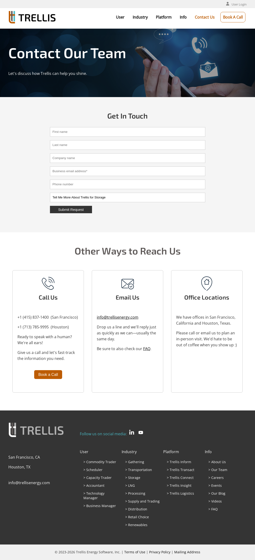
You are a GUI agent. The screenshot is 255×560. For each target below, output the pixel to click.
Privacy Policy (159, 552)
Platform (164, 17)
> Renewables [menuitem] (136, 525)
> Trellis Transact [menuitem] (180, 469)
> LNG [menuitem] (130, 485)
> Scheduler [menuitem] (93, 469)
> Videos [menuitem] (215, 501)
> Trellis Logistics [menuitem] (180, 493)
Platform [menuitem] (171, 451)
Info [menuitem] (208, 451)
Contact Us (205, 17)
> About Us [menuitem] (217, 462)
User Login (236, 4)
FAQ (146, 348)
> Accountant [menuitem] (93, 485)
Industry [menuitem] (129, 451)
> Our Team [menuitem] (217, 469)
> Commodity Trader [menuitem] (99, 462)
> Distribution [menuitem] (136, 509)
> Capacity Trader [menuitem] (97, 477)
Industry (140, 17)
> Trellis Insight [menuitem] (179, 485)
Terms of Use (134, 552)
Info (183, 17)
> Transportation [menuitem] (138, 469)
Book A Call (233, 17)
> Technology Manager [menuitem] (93, 495)
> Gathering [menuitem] (134, 462)
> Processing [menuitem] (135, 493)
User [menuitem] (84, 451)
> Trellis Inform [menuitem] (179, 462)
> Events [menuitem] (215, 485)
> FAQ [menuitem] (213, 509)
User (120, 17)
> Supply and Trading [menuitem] (142, 501)
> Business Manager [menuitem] (99, 505)
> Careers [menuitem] (216, 477)
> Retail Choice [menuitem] (137, 517)
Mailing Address (187, 552)
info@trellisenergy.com (117, 317)
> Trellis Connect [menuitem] (180, 477)
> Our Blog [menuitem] (216, 493)
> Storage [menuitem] (132, 477)
